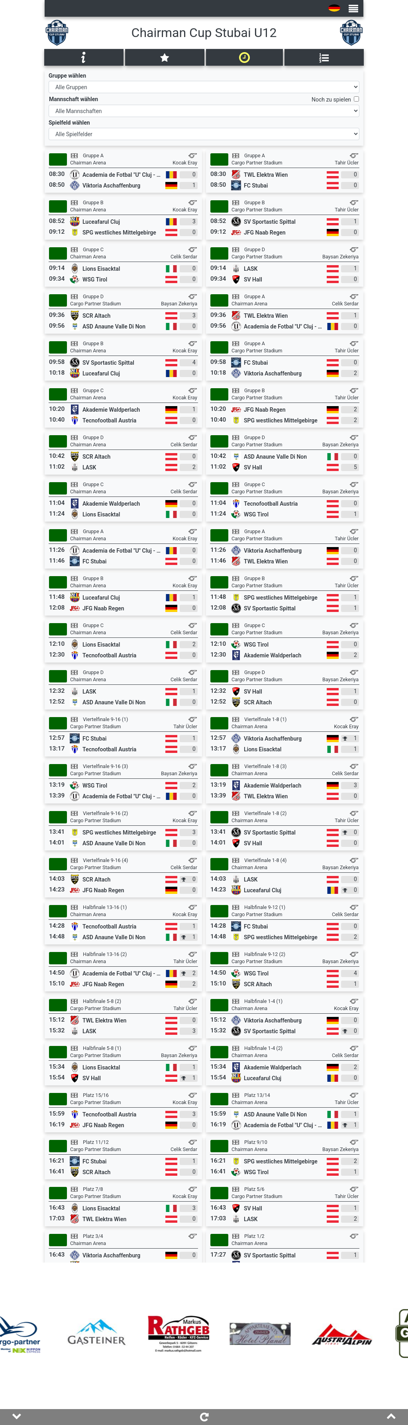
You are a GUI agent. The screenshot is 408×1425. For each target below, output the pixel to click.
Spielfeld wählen (69, 122)
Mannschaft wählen (73, 99)
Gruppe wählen (67, 75)
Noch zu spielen (333, 99)
